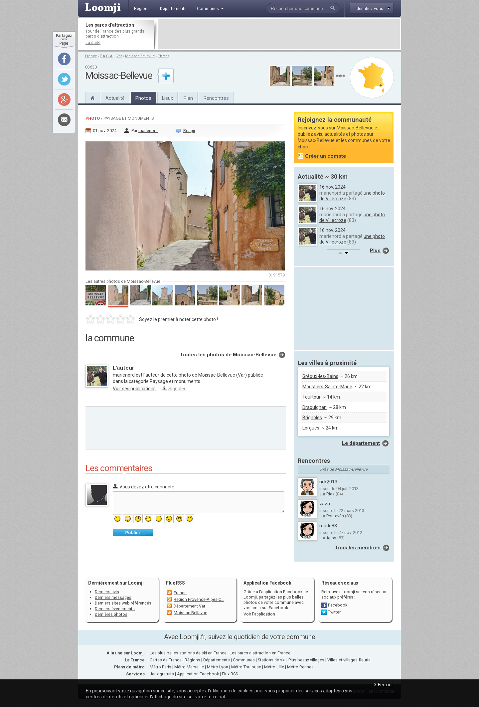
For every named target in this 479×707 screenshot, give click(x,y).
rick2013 (328, 481)
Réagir (189, 130)
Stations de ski (271, 659)
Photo (92, 118)
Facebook (337, 605)
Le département (361, 443)
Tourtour (311, 397)
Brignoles (312, 417)
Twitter (334, 612)
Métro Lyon (217, 666)
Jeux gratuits (162, 673)
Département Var (189, 606)
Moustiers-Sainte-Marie (327, 386)
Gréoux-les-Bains (320, 376)
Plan (188, 98)
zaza (324, 503)
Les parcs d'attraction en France (260, 652)
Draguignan (314, 407)
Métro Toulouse (246, 666)
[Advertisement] (279, 34)
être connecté (159, 486)
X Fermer (383, 684)
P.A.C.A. (106, 56)
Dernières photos (111, 614)
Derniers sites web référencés (123, 603)
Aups (331, 537)
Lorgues (310, 428)
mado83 (328, 525)
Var (119, 56)
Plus (375, 251)
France (91, 56)
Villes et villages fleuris (349, 659)
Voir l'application (259, 614)
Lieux (167, 98)
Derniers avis (107, 591)
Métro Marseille (189, 666)
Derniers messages (113, 597)
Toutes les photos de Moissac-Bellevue (228, 355)
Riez (330, 493)
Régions (192, 659)
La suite (92, 42)
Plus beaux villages (306, 659)
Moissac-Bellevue (140, 56)
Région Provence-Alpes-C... (199, 599)
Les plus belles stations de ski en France (188, 652)
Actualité (115, 98)
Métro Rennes (300, 666)
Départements (216, 659)
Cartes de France (166, 659)
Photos (163, 56)
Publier (132, 532)
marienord (148, 130)
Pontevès (335, 515)
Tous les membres (358, 548)
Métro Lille (274, 666)
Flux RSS (175, 583)
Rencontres (216, 98)
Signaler (177, 388)
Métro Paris (160, 666)
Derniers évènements (115, 608)
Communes (244, 659)
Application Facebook (198, 673)
